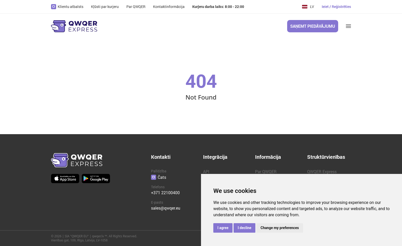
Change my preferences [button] (279, 228)
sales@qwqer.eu (165, 208)
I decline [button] (244, 228)
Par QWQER (266, 171)
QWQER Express (322, 171)
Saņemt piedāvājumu (312, 26)
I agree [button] (222, 228)
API (206, 171)
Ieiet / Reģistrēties (336, 6)
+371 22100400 (165, 192)
